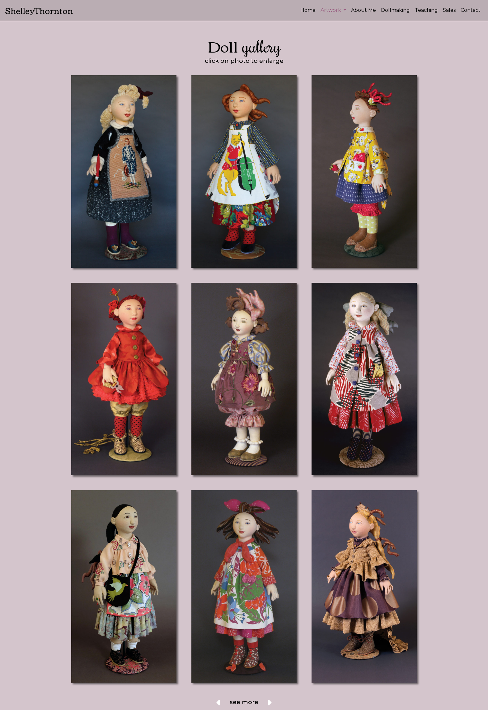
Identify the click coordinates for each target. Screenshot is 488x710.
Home (308, 10)
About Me (363, 10)
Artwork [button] (331, 10)
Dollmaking (395, 10)
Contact (471, 10)
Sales (449, 10)
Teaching (426, 10)
